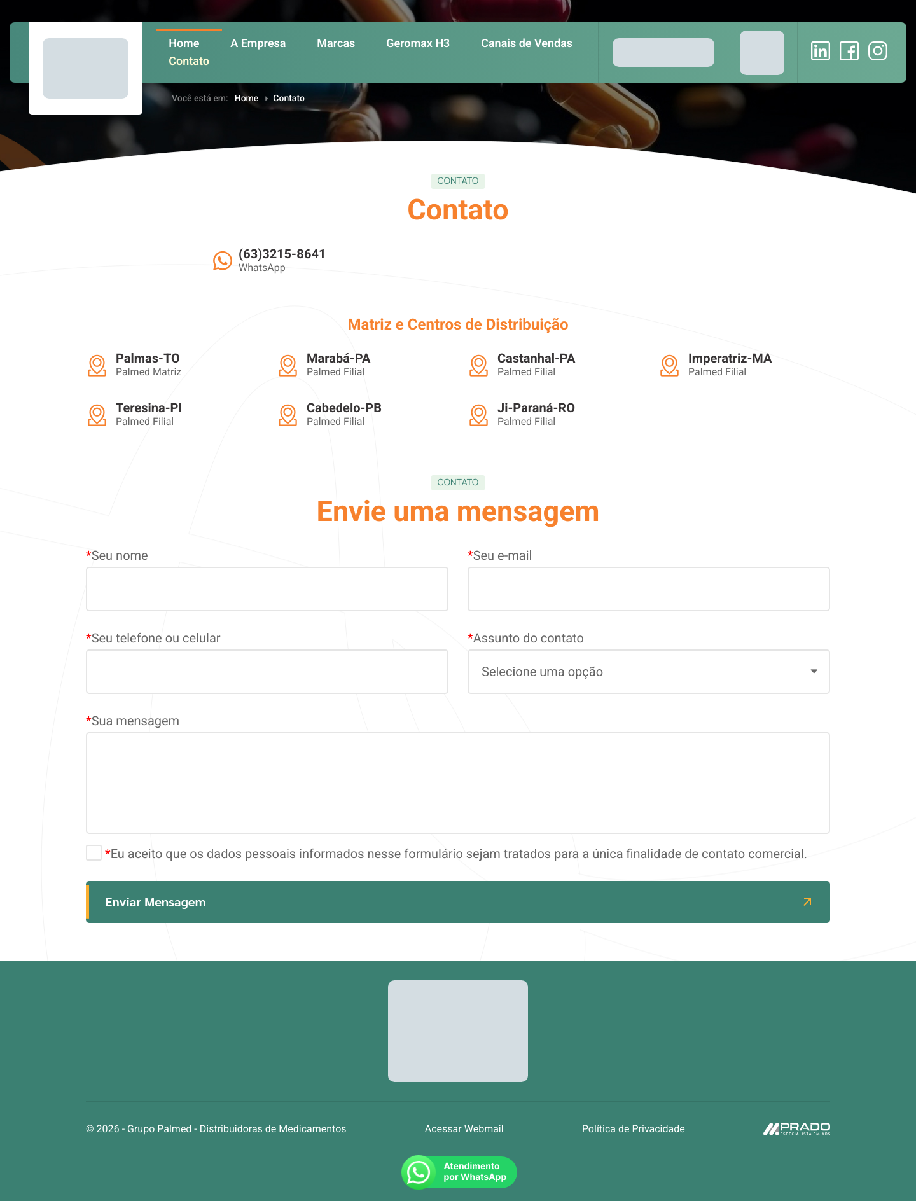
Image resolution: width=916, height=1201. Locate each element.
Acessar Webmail (464, 1129)
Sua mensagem (458, 773)
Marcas (336, 43)
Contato (189, 61)
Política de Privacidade (633, 1129)
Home (184, 43)
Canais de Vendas (526, 43)
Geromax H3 (418, 43)
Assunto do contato (649, 662)
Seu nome (267, 579)
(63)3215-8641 (282, 253)
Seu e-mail (649, 579)
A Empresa (258, 43)
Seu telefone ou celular (267, 662)
